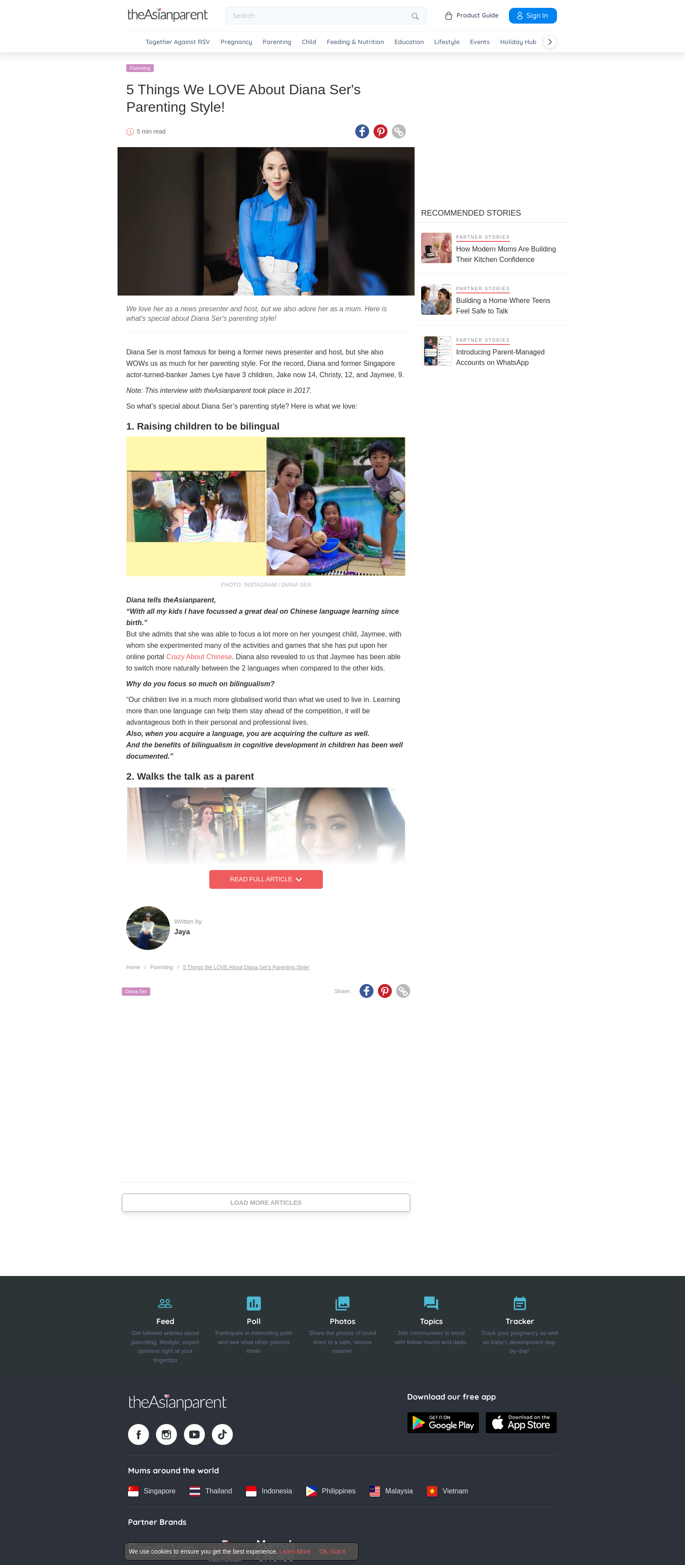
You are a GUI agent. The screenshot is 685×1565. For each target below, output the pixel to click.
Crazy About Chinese (199, 653)
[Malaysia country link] (391, 1487)
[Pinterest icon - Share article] (380, 128)
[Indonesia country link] (269, 1487)
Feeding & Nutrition (355, 42)
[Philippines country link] (331, 1487)
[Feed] (165, 1323)
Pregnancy (236, 42)
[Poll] (254, 1323)
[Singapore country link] (152, 1487)
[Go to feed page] (168, 19)
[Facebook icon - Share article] (362, 128)
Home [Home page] (133, 963)
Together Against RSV (177, 42)
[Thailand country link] (211, 1487)
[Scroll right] (550, 42)
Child (309, 42)
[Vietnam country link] (447, 1487)
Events (480, 42)
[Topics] (431, 1323)
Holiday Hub (518, 42)
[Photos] (343, 1323)
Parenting (277, 42)
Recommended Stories (471, 209)
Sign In (531, 15)
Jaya (182, 928)
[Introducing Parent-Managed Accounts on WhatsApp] (491, 347)
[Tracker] (520, 1323)
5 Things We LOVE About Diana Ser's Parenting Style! (246, 963)
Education (409, 42)
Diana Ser (136, 988)
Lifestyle (447, 42)
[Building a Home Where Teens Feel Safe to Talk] (491, 296)
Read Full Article (266, 875)
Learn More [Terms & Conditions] (295, 1551)
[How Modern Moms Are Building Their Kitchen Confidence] (491, 244)
